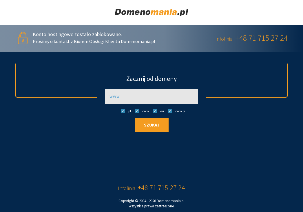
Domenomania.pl (171, 200)
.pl (124, 111)
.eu (157, 111)
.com (140, 111)
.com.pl (175, 111)
